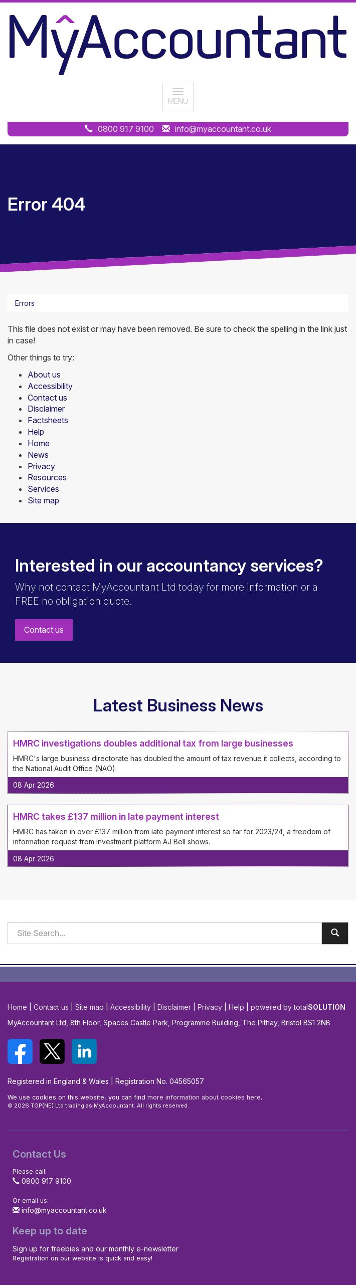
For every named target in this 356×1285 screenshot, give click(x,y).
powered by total (298, 1007)
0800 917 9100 (126, 129)
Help (36, 432)
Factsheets (48, 420)
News (38, 455)
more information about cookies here (204, 1097)
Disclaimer (46, 409)
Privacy (41, 466)
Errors (25, 303)
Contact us (47, 398)
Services (43, 489)
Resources (47, 477)
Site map (43, 500)
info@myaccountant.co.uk (223, 129)
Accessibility (50, 386)
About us (44, 375)
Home (39, 443)
